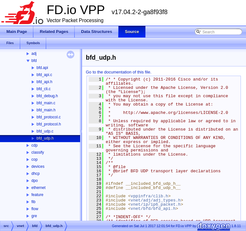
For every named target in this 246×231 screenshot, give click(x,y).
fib (33, 202)
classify (37, 152)
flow (34, 209)
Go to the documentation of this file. (119, 72)
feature (37, 195)
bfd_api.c (44, 75)
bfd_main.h (46, 110)
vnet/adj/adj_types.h (156, 200)
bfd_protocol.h (49, 124)
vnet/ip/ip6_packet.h (156, 204)
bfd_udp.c (45, 131)
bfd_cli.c (44, 89)
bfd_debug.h (47, 96)
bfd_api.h (44, 82)
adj (34, 53)
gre (34, 216)
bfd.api (42, 67)
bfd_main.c (46, 103)
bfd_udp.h (45, 138)
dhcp (35, 173)
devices (38, 166)
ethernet (38, 187)
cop (34, 159)
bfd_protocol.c (49, 117)
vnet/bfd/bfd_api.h (153, 208)
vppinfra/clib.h (149, 196)
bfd (34, 60)
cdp (34, 145)
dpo (34, 180)
